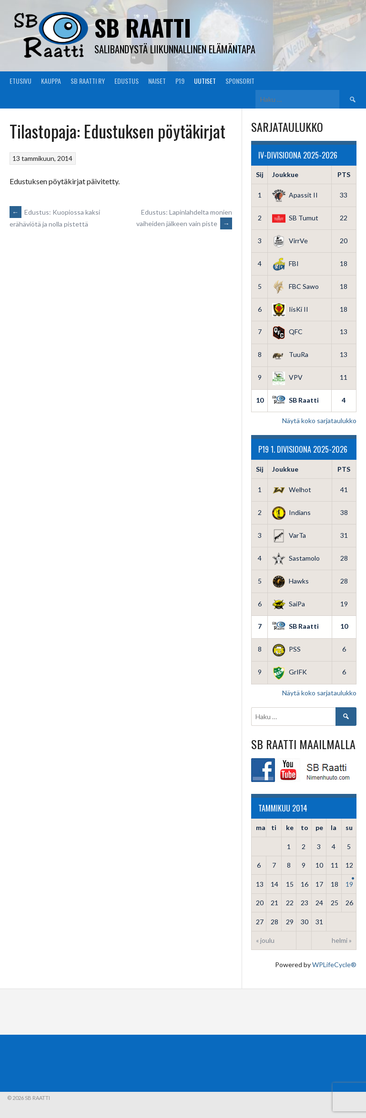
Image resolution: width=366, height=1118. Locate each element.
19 (349, 884)
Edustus (126, 81)
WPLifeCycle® (334, 964)
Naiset (157, 81)
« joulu (265, 940)
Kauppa (51, 81)
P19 (179, 81)
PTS (343, 174)
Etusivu (20, 81)
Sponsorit (239, 81)
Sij (260, 174)
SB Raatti (142, 27)
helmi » (342, 940)
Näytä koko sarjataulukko (319, 420)
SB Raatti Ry (88, 81)
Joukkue (285, 174)
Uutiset (205, 81)
